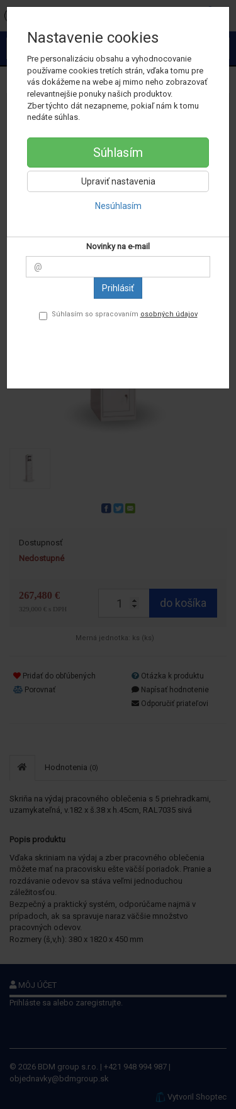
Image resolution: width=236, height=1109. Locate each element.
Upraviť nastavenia (118, 181)
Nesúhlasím (118, 206)
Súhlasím (118, 152)
